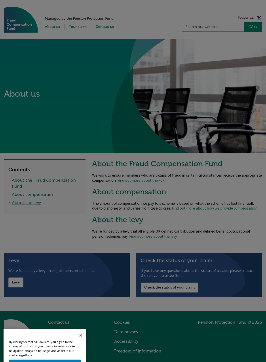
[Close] (81, 339)
